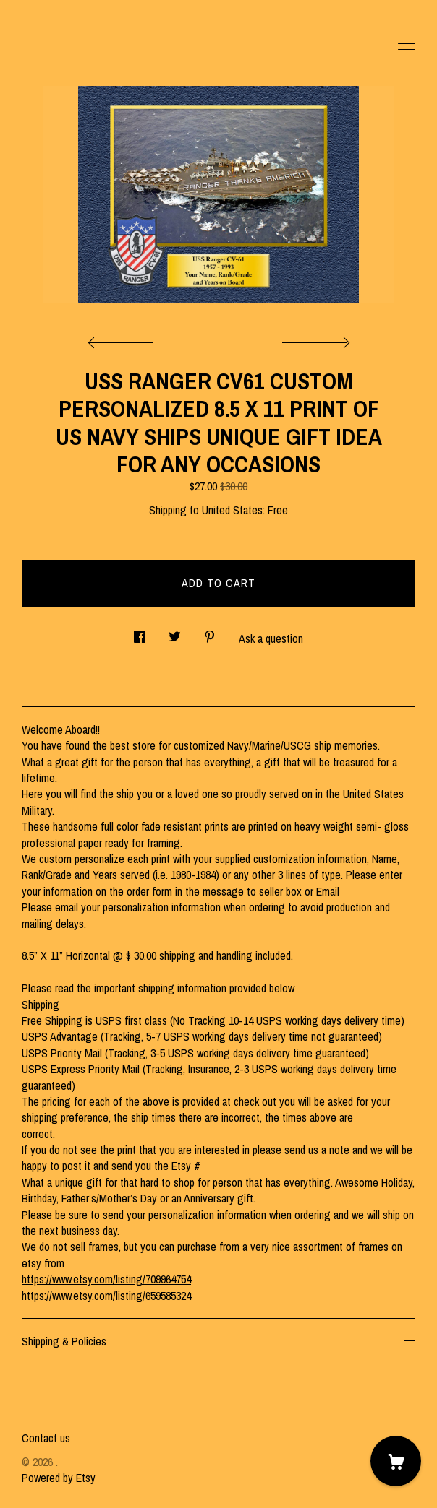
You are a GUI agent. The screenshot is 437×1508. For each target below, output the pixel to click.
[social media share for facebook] (139, 633)
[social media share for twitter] (175, 633)
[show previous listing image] (124, 339)
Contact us (46, 1438)
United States (232, 510)
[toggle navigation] (406, 44)
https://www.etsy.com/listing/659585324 (106, 1296)
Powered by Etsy (59, 1478)
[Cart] (395, 1461)
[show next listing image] (314, 339)
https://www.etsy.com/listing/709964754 (106, 1279)
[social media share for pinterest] (210, 633)
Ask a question (271, 638)
